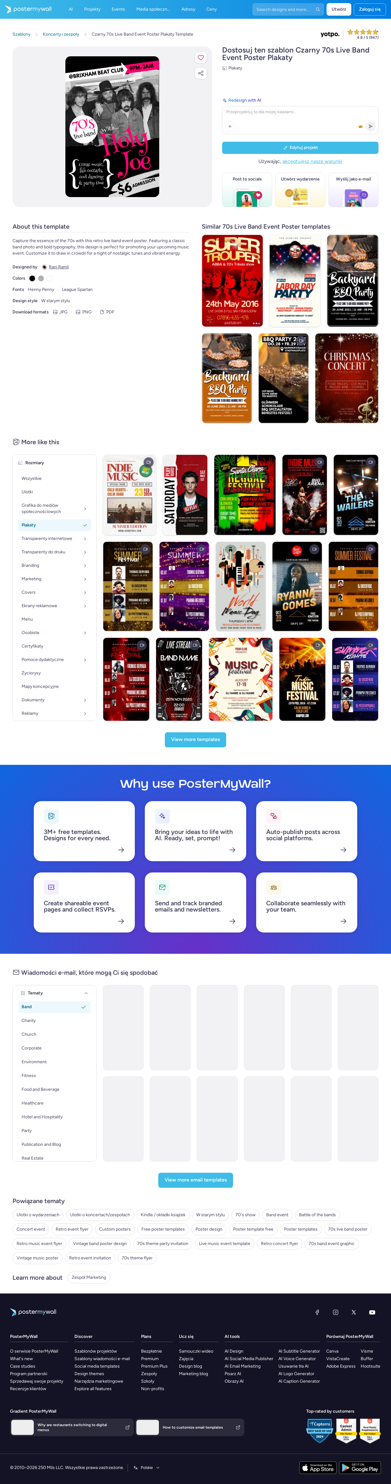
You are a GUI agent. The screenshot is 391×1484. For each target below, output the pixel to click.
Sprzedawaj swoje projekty (36, 1381)
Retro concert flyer (279, 1243)
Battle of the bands (317, 1214)
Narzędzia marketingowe (98, 1381)
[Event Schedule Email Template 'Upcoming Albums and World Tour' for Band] (358, 1027)
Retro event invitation (90, 1258)
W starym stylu (210, 1214)
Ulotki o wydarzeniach (38, 1214)
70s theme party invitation (162, 1243)
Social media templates (97, 1366)
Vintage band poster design (100, 1243)
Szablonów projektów (95, 1351)
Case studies (22, 1366)
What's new (21, 1358)
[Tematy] (86, 993)
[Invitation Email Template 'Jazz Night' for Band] (311, 1118)
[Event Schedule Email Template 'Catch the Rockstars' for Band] (170, 1118)
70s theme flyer (137, 1258)
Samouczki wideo (196, 1351)
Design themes (89, 1373)
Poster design (209, 1229)
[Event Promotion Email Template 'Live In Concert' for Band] (264, 1027)
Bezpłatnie (151, 1351)
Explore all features (93, 1388)
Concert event (31, 1229)
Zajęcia (186, 1358)
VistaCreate (338, 1358)
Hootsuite (370, 1366)
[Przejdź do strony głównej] (25, 9)
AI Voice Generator (297, 1358)
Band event (277, 1214)
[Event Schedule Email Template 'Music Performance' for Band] (123, 1118)
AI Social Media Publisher (249, 1358)
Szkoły (147, 1381)
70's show (246, 1214)
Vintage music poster (37, 1258)
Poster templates (300, 1229)
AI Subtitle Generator (299, 1351)
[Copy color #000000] (32, 278)
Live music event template (224, 1243)
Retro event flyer (72, 1229)
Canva (332, 1351)
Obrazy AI (234, 1381)
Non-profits (152, 1388)
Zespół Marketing (89, 1277)
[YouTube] (372, 1312)
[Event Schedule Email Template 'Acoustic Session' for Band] (358, 1118)
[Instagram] (335, 1312)
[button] (201, 57)
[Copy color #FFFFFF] (50, 278)
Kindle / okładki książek (163, 1214)
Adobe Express (341, 1366)
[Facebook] (317, 1312)
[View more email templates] (195, 1180)
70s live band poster (348, 1229)
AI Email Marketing (243, 1366)
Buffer (367, 1358)
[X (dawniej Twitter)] (354, 1312)
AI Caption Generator (299, 1381)
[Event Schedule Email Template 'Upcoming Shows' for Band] (217, 1027)
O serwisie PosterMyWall (34, 1351)
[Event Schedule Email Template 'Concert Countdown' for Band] (123, 1027)
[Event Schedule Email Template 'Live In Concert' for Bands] (170, 1027)
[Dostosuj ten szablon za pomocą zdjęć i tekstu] (112, 126)
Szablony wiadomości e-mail (102, 1358)
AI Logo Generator (296, 1373)
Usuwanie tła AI (293, 1366)
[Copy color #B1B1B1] (41, 278)
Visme (367, 1351)
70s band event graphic (332, 1243)
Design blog (190, 1366)
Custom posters (115, 1229)
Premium (150, 1358)
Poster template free (253, 1229)
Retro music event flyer (39, 1243)
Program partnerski (28, 1373)
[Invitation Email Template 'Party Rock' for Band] (264, 1118)
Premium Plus (154, 1366)
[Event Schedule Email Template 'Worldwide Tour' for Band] (311, 1027)
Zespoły (149, 1373)
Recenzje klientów (28, 1388)
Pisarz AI (233, 1373)
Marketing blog (193, 1373)
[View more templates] (195, 739)
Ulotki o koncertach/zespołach (100, 1214)
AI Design (234, 1351)
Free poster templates (163, 1229)
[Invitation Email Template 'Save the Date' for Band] (217, 1118)
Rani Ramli (59, 267)
